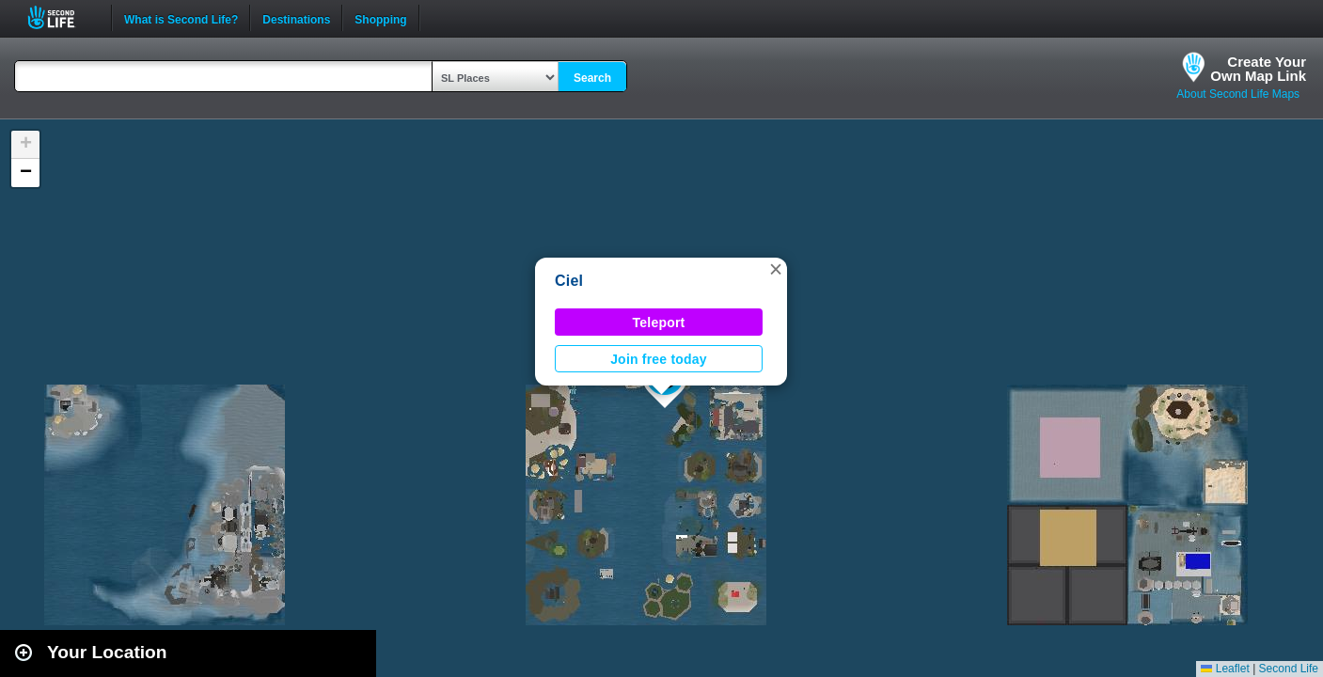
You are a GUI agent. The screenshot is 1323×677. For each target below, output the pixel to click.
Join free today (658, 359)
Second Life (61, 17)
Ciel (569, 281)
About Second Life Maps (1237, 94)
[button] (775, 269)
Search (592, 78)
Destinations (296, 18)
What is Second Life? (181, 18)
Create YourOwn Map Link (1258, 69)
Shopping (380, 18)
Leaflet (1225, 668)
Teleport (659, 322)
